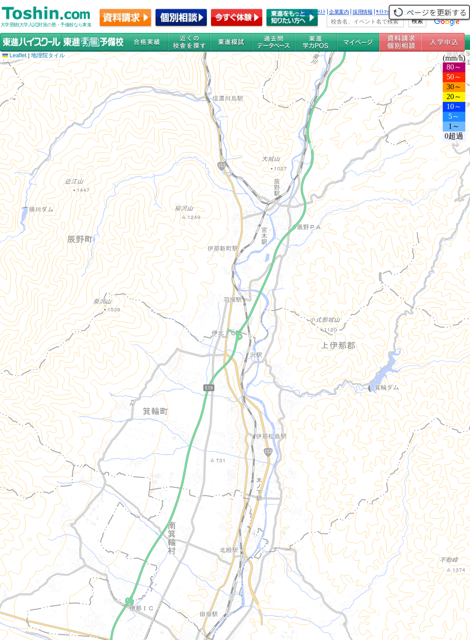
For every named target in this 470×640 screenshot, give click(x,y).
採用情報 (362, 12)
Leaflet (14, 55)
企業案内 (339, 12)
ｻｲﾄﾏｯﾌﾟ (385, 12)
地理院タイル (48, 55)
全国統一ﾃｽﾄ (312, 12)
